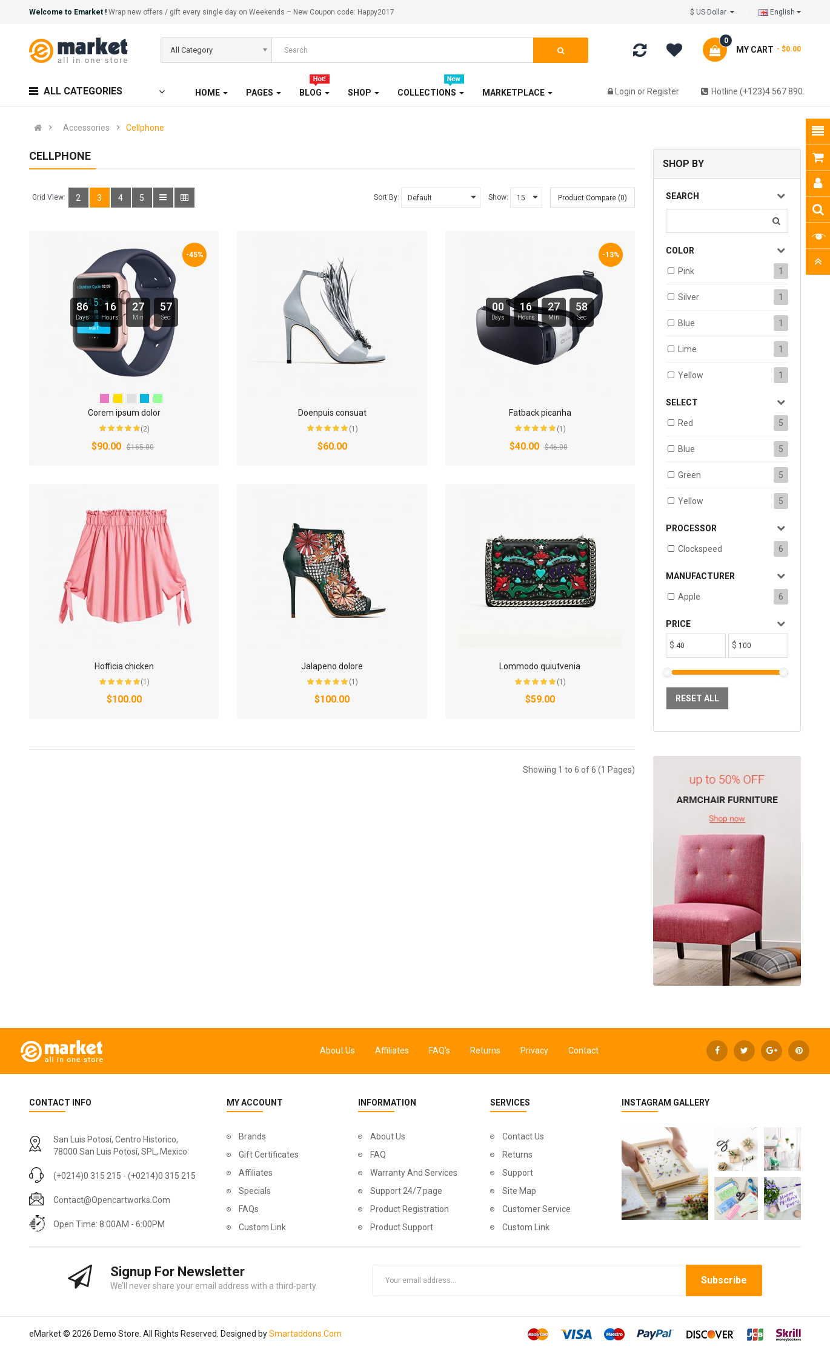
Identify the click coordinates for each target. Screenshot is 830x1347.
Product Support (401, 1227)
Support (517, 1173)
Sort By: (386, 197)
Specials (255, 1191)
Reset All (697, 698)
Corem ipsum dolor (124, 413)
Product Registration (409, 1209)
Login (626, 91)
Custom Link (262, 1227)
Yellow (690, 375)
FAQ (378, 1154)
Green (689, 475)
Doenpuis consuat (332, 413)
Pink (686, 271)
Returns (485, 1050)
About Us (337, 1050)
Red (685, 423)
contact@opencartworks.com (111, 1200)
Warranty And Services (413, 1173)
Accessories (86, 127)
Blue (686, 323)
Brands (252, 1136)
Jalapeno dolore (332, 666)
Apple (689, 596)
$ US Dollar (712, 12)
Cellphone (145, 127)
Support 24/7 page (406, 1191)
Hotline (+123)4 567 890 (752, 91)
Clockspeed (700, 549)
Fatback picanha (540, 413)
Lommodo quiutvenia (539, 666)
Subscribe (724, 1280)
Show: (498, 197)
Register (663, 91)
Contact (583, 1050)
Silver (688, 297)
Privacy (534, 1050)
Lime (687, 349)
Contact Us (523, 1136)
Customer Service (536, 1209)
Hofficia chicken (124, 666)
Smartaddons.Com (305, 1334)
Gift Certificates (269, 1154)
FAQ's (439, 1050)
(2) (145, 429)
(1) (353, 429)
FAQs (249, 1209)
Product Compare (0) (592, 198)
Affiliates (392, 1050)
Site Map (519, 1191)
